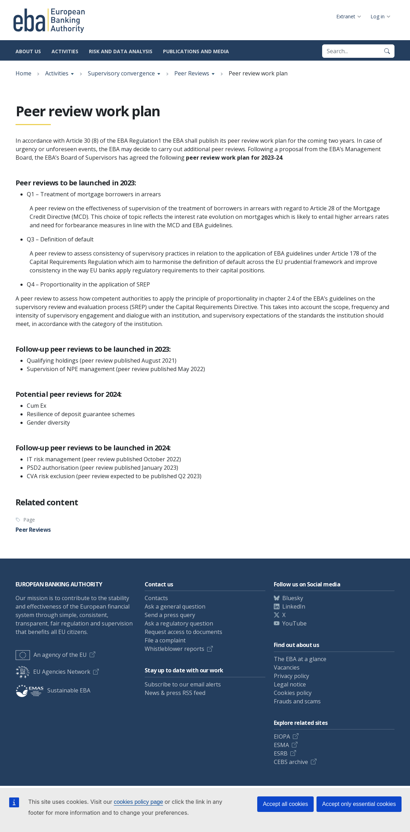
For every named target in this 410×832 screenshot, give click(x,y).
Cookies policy (293, 693)
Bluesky (292, 598)
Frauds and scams (297, 701)
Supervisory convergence (121, 73)
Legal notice (290, 684)
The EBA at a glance (300, 659)
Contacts (156, 598)
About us (28, 51)
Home (23, 73)
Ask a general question (175, 606)
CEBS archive (291, 762)
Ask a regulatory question (179, 623)
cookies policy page (138, 802)
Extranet (345, 16)
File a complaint (165, 640)
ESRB (281, 753)
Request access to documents (183, 632)
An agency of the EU (51, 655)
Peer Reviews (191, 73)
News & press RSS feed (175, 693)
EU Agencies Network (53, 672)
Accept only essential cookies (359, 804)
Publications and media (196, 51)
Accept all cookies (285, 804)
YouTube (294, 623)
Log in (377, 16)
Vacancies (287, 667)
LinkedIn (293, 606)
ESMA (281, 745)
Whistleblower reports (174, 649)
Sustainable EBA (53, 690)
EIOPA (282, 736)
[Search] (387, 51)
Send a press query (170, 615)
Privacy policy (291, 676)
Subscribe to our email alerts (183, 684)
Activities (65, 51)
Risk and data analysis (120, 51)
